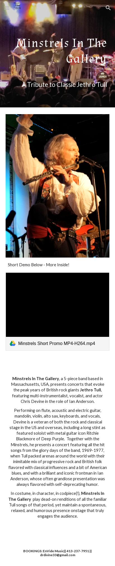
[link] (57, 311)
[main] (57, 53)
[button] (6, 7)
